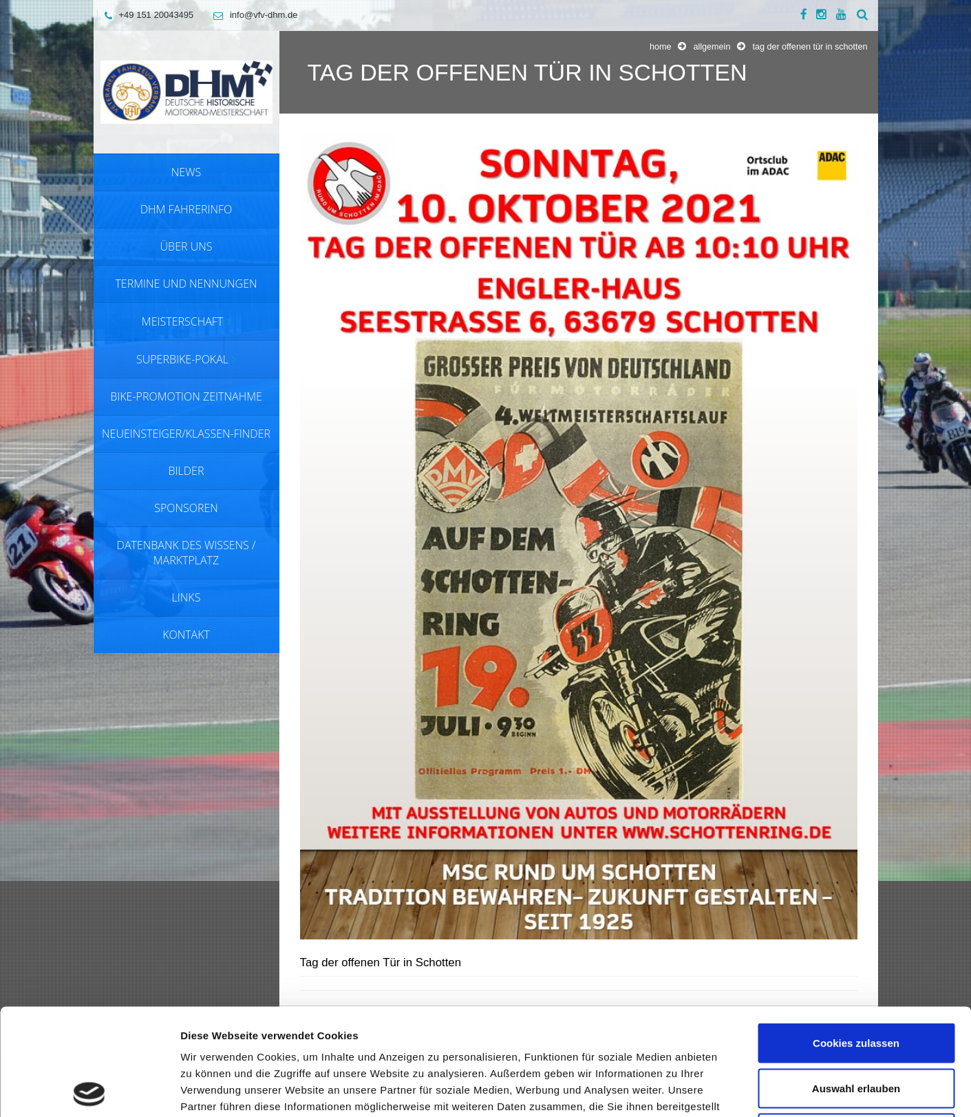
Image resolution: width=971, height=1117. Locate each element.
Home (661, 47)
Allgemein (711, 47)
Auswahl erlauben (856, 982)
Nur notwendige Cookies (856, 1026)
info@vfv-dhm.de (251, 15)
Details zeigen (732, 1090)
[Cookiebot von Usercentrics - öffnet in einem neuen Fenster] (89, 1090)
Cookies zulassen (856, 936)
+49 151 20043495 (146, 15)
